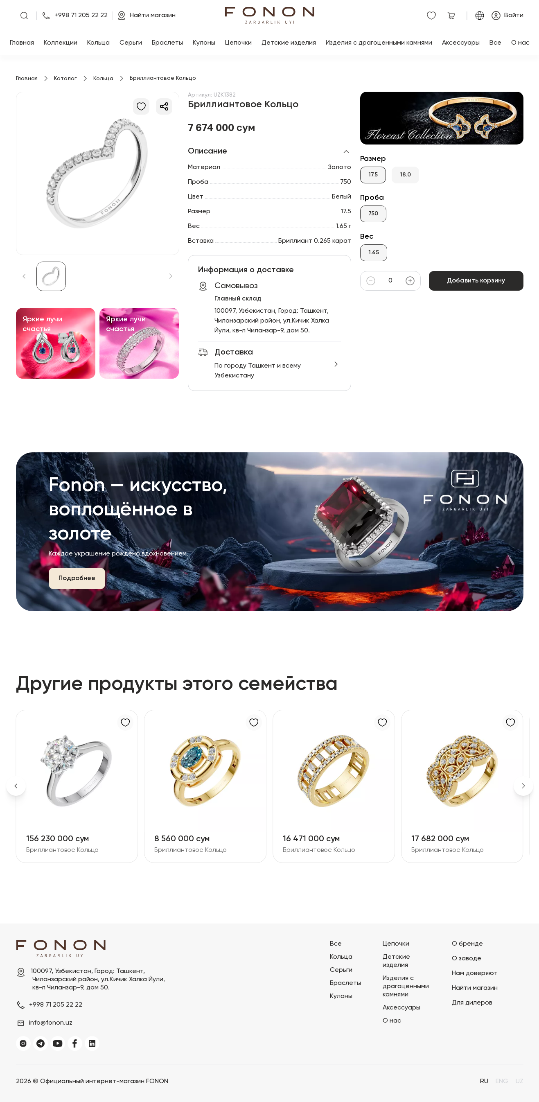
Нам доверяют (475, 973)
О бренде (467, 944)
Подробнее (77, 578)
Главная (22, 43)
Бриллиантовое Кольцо (62, 850)
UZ (519, 1081)
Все (495, 43)
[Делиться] (164, 106)
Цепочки (238, 43)
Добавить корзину (476, 281)
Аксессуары (461, 43)
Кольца (98, 43)
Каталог (65, 78)
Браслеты (167, 43)
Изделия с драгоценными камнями (379, 43)
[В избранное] (141, 106)
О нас (520, 43)
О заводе (466, 958)
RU (484, 1081)
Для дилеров (472, 1003)
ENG (502, 1081)
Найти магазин (475, 988)
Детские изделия (289, 43)
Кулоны (204, 43)
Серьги (131, 43)
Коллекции (60, 43)
